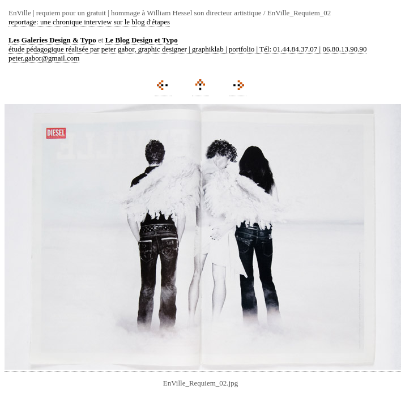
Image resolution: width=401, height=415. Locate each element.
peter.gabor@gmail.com (43, 58)
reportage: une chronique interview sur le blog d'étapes (89, 22)
